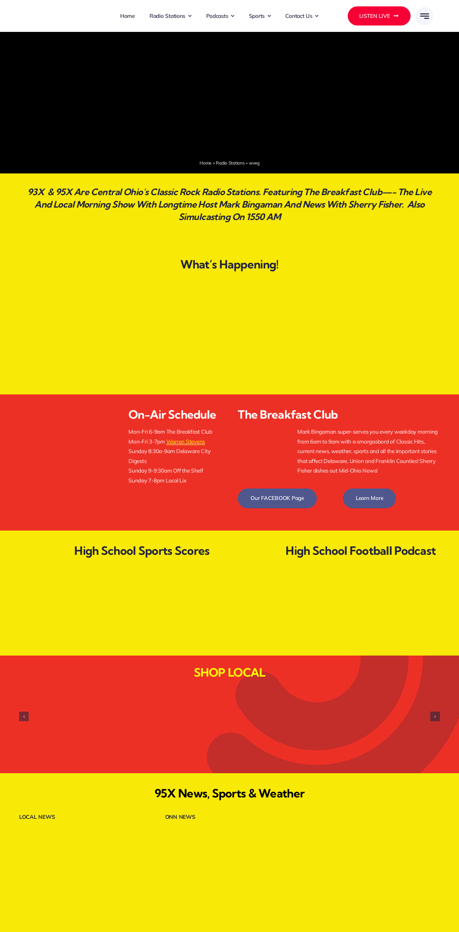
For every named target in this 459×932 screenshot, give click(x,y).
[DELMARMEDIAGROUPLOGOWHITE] (58, 8)
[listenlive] (65, 443)
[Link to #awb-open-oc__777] (424, 16)
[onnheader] (193, 831)
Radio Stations (230, 163)
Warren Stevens (185, 441)
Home (206, 163)
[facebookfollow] (65, 406)
